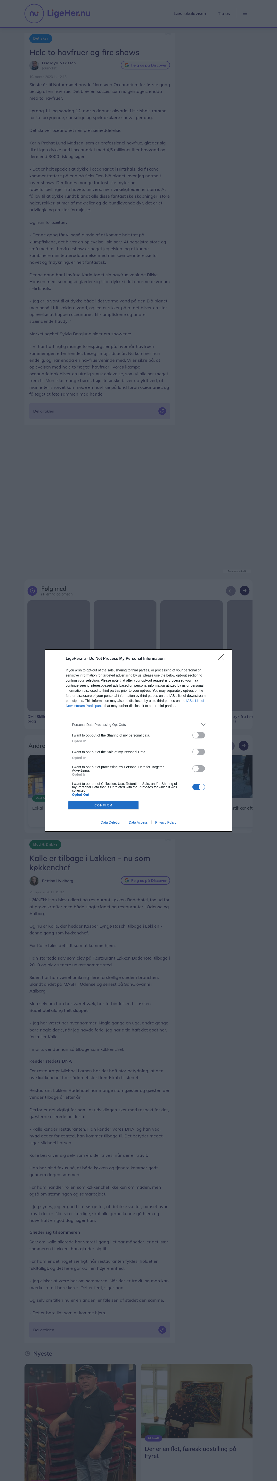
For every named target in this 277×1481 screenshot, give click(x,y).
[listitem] (138, 724)
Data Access (138, 822)
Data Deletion (111, 822)
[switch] (198, 735)
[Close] (222, 658)
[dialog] (138, 740)
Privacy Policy (165, 822)
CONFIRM (103, 805)
